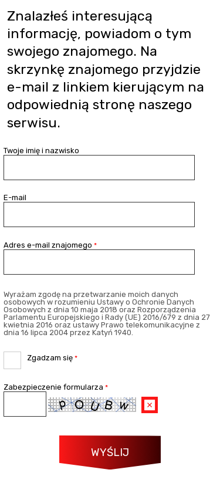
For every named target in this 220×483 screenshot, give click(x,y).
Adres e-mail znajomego (50, 245)
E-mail (15, 197)
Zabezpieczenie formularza (56, 387)
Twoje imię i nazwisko (41, 150)
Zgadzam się (40, 357)
